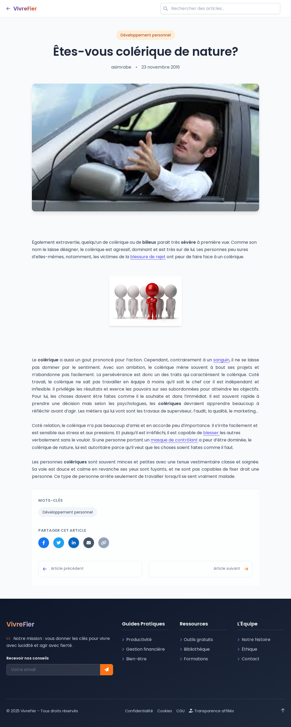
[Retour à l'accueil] (21, 8)
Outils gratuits (196, 639)
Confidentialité (139, 711)
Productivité (137, 639)
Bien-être (134, 659)
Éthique (247, 649)
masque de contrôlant (174, 440)
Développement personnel (68, 512)
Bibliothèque (195, 649)
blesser (211, 433)
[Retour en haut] (283, 711)
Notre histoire (253, 639)
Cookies (164, 711)
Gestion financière (143, 649)
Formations (194, 659)
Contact (248, 659)
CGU (180, 711)
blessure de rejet (148, 257)
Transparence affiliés (211, 711)
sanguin (221, 360)
